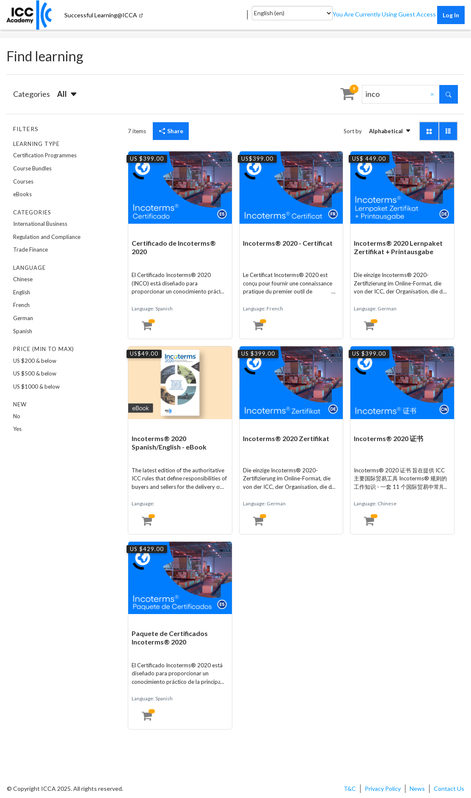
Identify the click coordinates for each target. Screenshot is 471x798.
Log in (451, 15)
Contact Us (449, 788)
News (417, 788)
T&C (350, 788)
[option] (64, 155)
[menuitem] (102, 15)
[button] (67, 94)
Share (170, 130)
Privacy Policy (383, 788)
